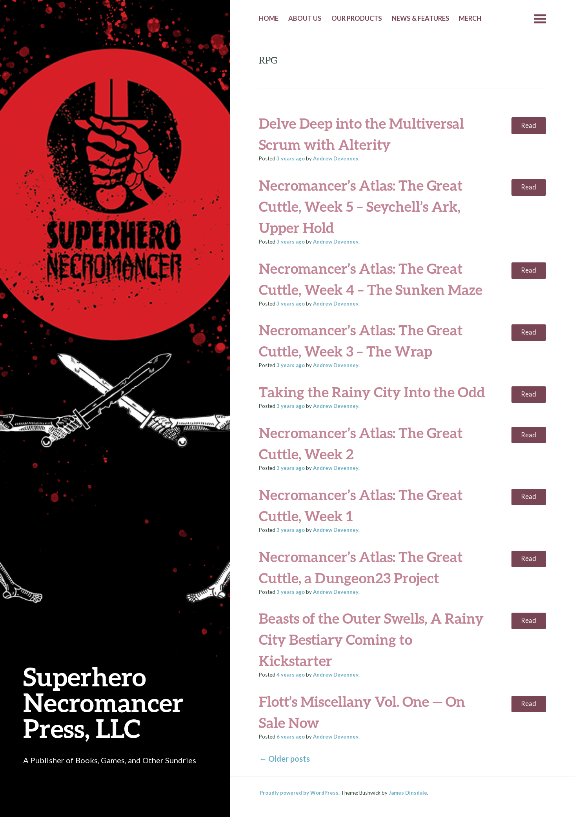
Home (268, 18)
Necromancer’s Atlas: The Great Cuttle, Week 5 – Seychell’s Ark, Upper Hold (360, 206)
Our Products (356, 18)
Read (528, 125)
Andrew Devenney (335, 158)
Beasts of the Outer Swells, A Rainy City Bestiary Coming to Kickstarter (371, 639)
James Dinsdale (408, 793)
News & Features (420, 18)
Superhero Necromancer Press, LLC (103, 702)
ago (291, 158)
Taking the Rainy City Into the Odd (372, 391)
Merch (470, 18)
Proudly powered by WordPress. (300, 793)
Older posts (284, 758)
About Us (305, 18)
